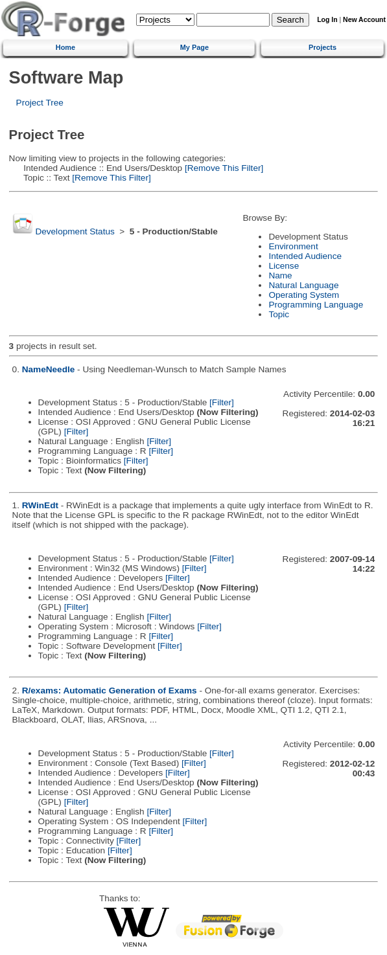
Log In (327, 19)
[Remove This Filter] (222, 168)
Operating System (303, 295)
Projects (322, 47)
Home (65, 47)
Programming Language (315, 304)
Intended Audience (305, 256)
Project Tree (40, 102)
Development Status (74, 231)
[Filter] (221, 402)
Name (280, 275)
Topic (278, 314)
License (283, 266)
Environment (293, 246)
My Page (194, 47)
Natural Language (303, 285)
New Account (364, 19)
